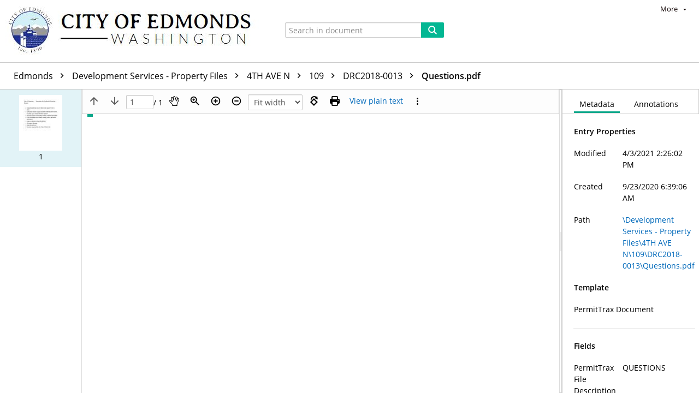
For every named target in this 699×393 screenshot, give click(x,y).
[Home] (134, 31)
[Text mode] (376, 101)
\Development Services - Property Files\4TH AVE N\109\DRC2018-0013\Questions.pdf (659, 243)
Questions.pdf (451, 76)
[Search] (432, 30)
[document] (630, 241)
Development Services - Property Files (158, 76)
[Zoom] (195, 101)
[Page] (139, 102)
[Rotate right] (314, 101)
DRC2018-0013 (381, 76)
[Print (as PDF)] (334, 101)
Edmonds (41, 76)
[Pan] (174, 101)
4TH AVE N (276, 76)
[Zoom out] (236, 101)
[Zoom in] (215, 101)
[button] (40, 128)
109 (324, 76)
